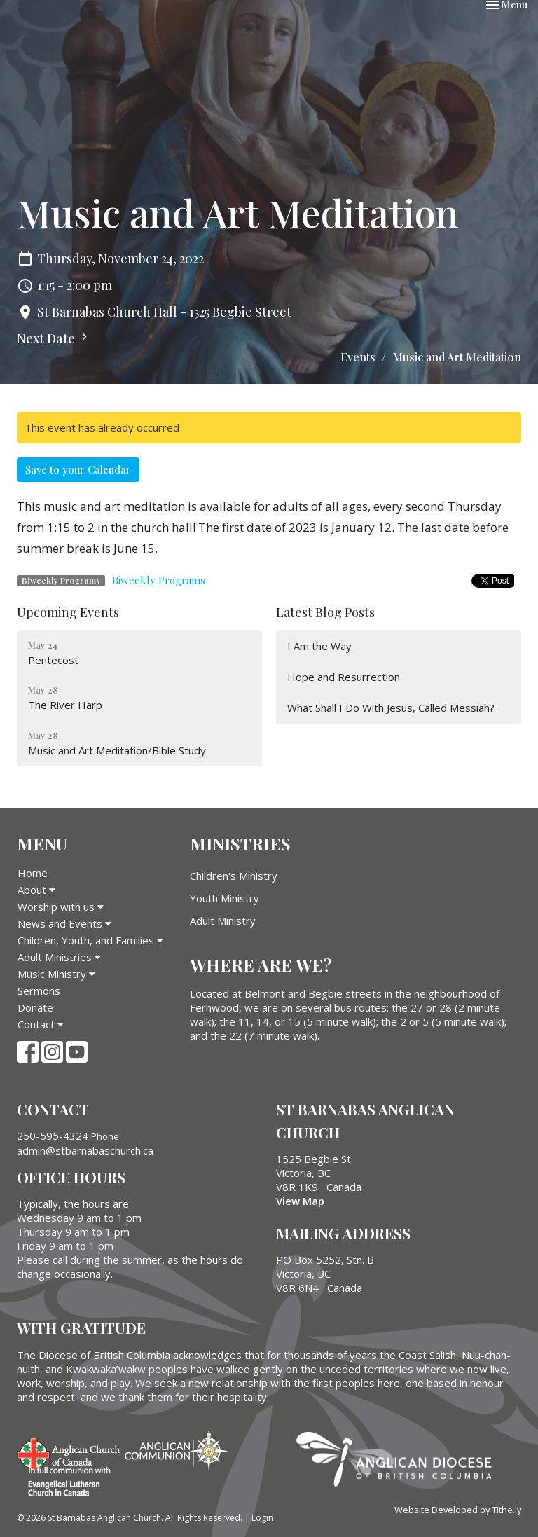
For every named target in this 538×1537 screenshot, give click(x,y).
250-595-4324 (52, 1136)
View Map (300, 1201)
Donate (35, 1007)
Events (357, 357)
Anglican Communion (176, 1450)
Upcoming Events (68, 612)
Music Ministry (56, 974)
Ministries (240, 843)
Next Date (54, 338)
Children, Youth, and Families (90, 940)
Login (262, 1518)
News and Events (64, 923)
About (36, 890)
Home (33, 873)
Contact (41, 1024)
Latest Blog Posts (325, 612)
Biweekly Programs (158, 580)
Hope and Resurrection (343, 677)
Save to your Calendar (78, 469)
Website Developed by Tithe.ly (457, 1509)
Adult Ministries (59, 957)
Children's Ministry (233, 876)
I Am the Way (319, 646)
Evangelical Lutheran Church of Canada (64, 1482)
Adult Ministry (223, 921)
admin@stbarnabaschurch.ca (85, 1150)
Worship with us (61, 907)
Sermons (39, 991)
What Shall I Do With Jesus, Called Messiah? (391, 708)
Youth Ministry (224, 898)
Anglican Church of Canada (69, 1452)
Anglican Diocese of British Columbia (401, 1461)
